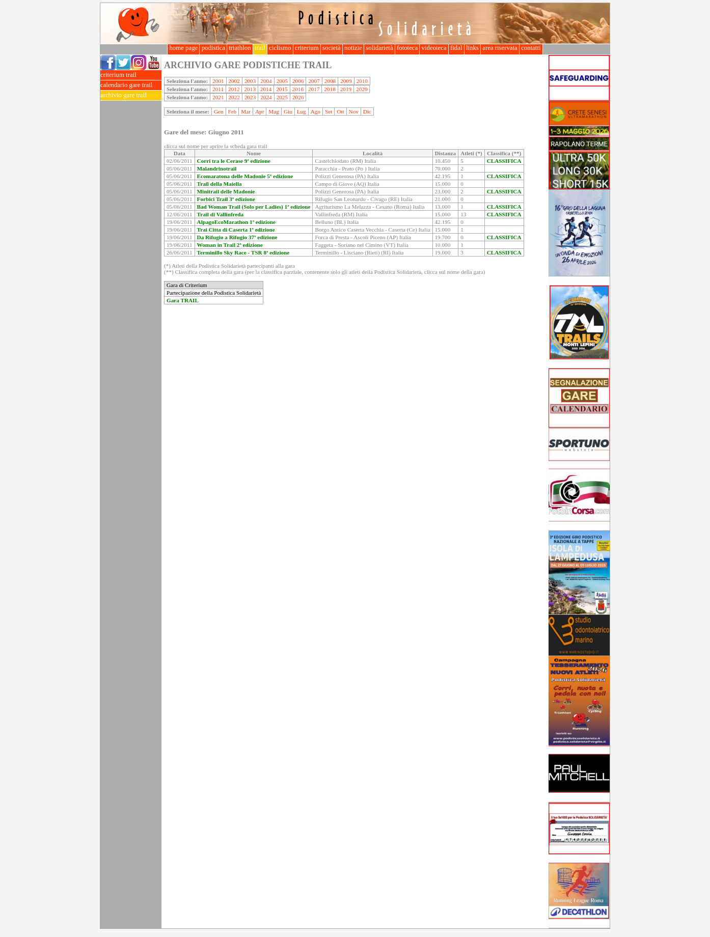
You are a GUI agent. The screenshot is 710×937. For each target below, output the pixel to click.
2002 (234, 81)
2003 (250, 81)
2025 (282, 97)
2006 (298, 81)
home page (183, 47)
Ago (315, 111)
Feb (232, 111)
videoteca (434, 47)
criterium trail (130, 75)
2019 (345, 89)
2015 (281, 89)
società (331, 47)
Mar (246, 111)
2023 (250, 97)
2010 (362, 81)
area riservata (500, 47)
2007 (313, 81)
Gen (219, 111)
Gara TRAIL (183, 300)
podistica (213, 47)
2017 (313, 89)
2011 (218, 89)
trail (260, 47)
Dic (367, 111)
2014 (265, 89)
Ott (340, 111)
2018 (329, 89)
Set (328, 111)
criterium (306, 47)
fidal (456, 47)
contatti (531, 47)
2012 (233, 89)
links (472, 47)
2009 (345, 81)
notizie (353, 47)
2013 (249, 89)
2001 (218, 81)
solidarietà (379, 47)
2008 (330, 81)
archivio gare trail (130, 95)
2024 (265, 97)
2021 (218, 97)
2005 (282, 81)
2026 (298, 97)
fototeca (407, 47)
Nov (354, 111)
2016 (298, 89)
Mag (273, 111)
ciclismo (280, 47)
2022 (234, 97)
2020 (361, 89)
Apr (259, 111)
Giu (288, 111)
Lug (301, 111)
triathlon (240, 47)
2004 (265, 81)
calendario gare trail (130, 85)
